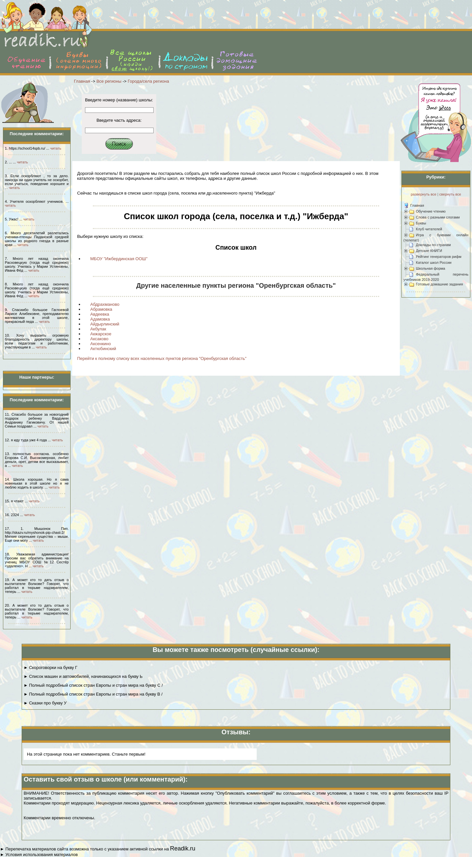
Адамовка (100, 319)
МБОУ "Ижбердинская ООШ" (118, 258)
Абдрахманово (104, 304)
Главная (82, 81)
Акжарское (100, 333)
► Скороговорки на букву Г (50, 667)
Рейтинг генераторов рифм (438, 257)
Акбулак (98, 328)
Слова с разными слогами (438, 217)
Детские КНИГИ (429, 251)
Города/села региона (148, 81)
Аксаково (99, 338)
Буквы (421, 223)
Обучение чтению (431, 211)
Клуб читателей (429, 229)
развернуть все (423, 194)
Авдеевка (99, 314)
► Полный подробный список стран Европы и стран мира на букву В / (93, 694)
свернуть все (450, 194)
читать (55, 148)
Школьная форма (430, 268)
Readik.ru (182, 848)
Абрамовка (101, 309)
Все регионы (109, 81)
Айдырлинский (104, 324)
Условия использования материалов (41, 854)
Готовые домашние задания (439, 284)
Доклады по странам (433, 245)
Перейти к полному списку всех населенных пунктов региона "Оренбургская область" (162, 358)
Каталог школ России (433, 262)
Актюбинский (103, 348)
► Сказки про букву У (45, 702)
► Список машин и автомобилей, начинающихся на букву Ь (83, 676)
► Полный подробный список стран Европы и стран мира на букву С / (93, 685)
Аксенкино (100, 343)
